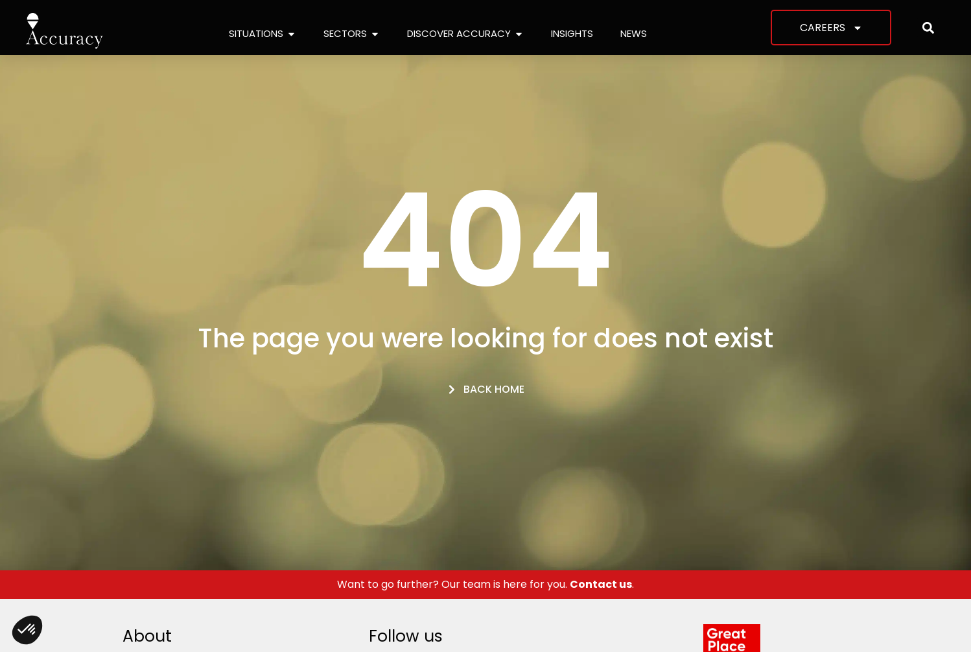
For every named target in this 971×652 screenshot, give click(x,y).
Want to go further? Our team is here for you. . (485, 584)
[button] (928, 27)
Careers (831, 28)
